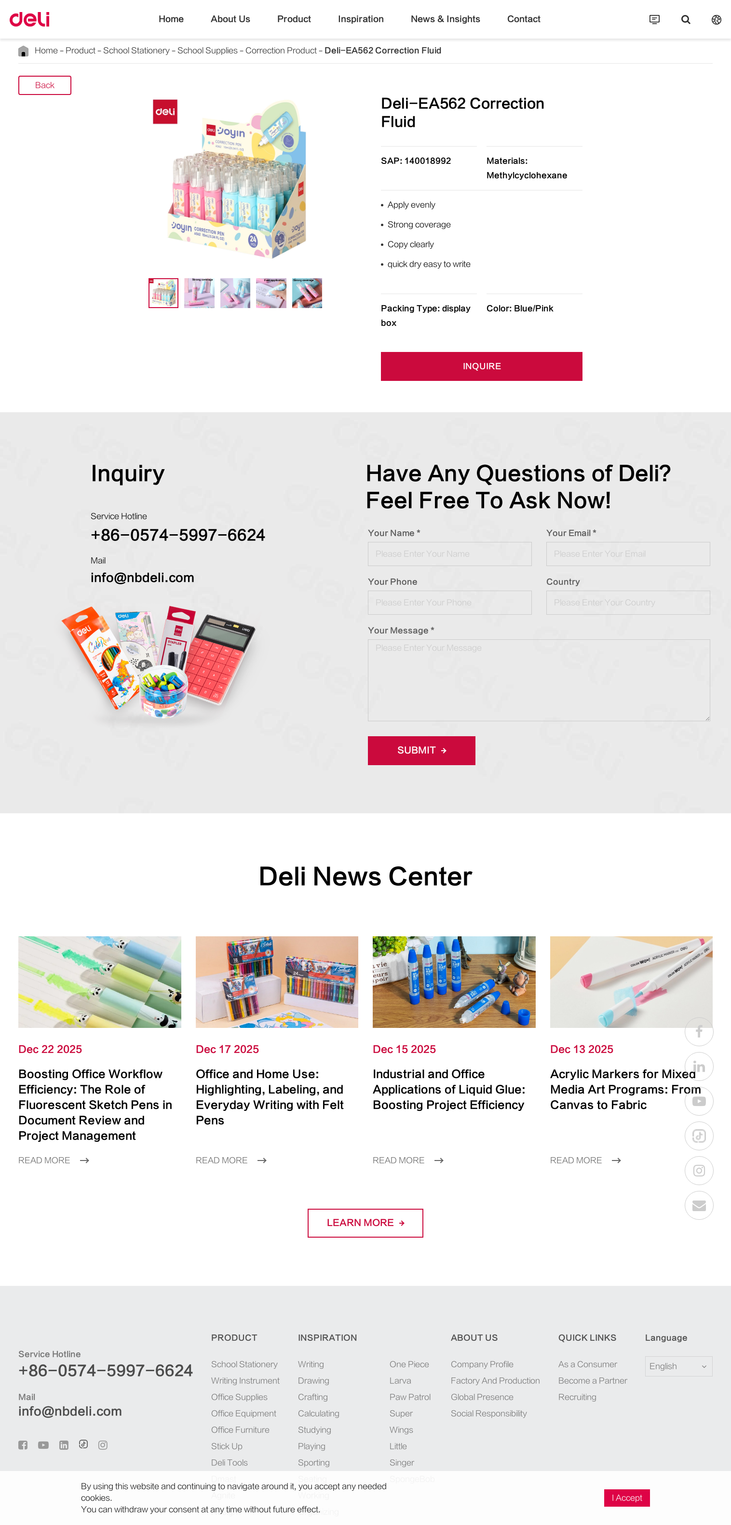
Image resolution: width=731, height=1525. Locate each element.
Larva (374, 1318)
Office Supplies (202, 1334)
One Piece (380, 1301)
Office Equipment (206, 1351)
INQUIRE (482, 319)
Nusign (189, 1449)
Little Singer (384, 1367)
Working (286, 1433)
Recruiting (571, 1334)
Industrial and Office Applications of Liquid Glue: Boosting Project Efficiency (450, 1042)
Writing (285, 1301)
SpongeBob (383, 1383)
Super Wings (385, 1351)
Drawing (286, 1318)
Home (195, 26)
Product (303, 26)
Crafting (286, 1334)
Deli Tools (194, 1400)
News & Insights (433, 26)
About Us (248, 26)
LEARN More (366, 1160)
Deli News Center (365, 829)
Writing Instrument (207, 1318)
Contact (501, 26)
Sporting (286, 1400)
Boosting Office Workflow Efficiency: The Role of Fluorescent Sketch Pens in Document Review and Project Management (99, 1050)
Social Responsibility (477, 1351)
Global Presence (469, 1334)
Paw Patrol (382, 1334)
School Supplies (175, 50)
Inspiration (361, 26)
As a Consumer (578, 1301)
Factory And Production (481, 1318)
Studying (287, 1367)
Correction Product (235, 50)
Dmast (188, 1416)
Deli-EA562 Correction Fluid (316, 50)
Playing (285, 1383)
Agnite (189, 1433)
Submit (418, 703)
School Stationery (116, 50)
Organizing (290, 1449)
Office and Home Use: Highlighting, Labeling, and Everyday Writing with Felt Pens (275, 1042)
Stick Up (191, 1383)
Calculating (291, 1351)
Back (45, 85)
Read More (50, 1097)
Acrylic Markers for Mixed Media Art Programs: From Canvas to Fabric (630, 1034)
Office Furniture (203, 1367)
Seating (285, 1416)
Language (660, 1275)
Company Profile (470, 1301)
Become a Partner (582, 1318)
